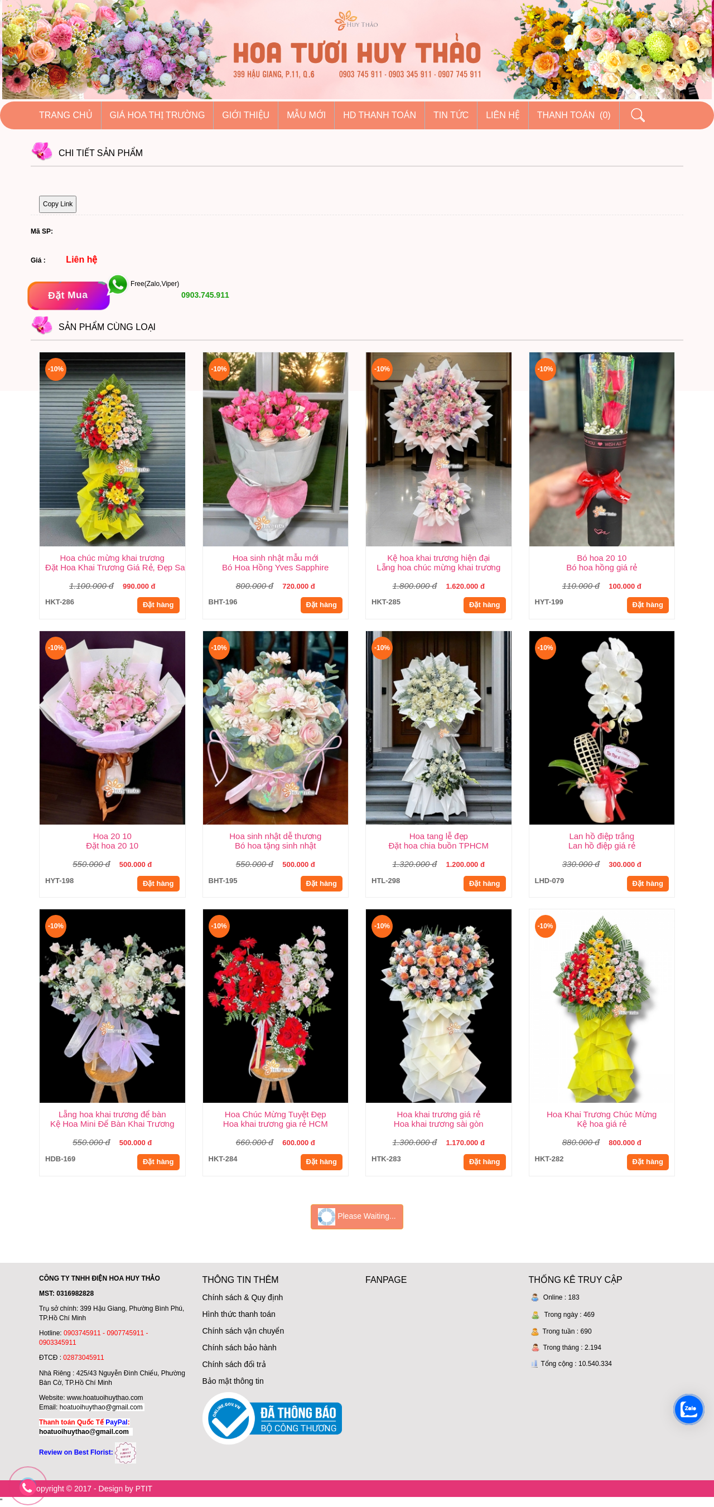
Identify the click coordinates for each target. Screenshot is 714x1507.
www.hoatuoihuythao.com (105, 1398)
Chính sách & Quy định (242, 1297)
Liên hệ (503, 115)
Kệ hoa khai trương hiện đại (438, 558)
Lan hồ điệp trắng (601, 836)
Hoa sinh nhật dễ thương (275, 836)
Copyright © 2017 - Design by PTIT (91, 1488)
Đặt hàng (158, 604)
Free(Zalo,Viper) (155, 284)
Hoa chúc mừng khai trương (112, 558)
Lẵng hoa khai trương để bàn (112, 1114)
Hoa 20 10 (112, 836)
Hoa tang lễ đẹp (438, 836)
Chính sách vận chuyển (243, 1330)
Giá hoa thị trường (157, 115)
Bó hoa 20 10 (601, 558)
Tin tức (451, 115)
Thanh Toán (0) (574, 115)
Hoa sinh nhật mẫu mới (276, 558)
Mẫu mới (306, 115)
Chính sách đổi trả (234, 1364)
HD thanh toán (379, 115)
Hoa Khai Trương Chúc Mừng (602, 1114)
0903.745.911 (204, 294)
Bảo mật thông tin (233, 1381)
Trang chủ (66, 115)
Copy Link (58, 204)
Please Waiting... (356, 1216)
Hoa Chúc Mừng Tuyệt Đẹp (275, 1114)
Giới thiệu (245, 115)
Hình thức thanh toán (239, 1314)
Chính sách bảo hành (239, 1347)
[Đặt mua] (69, 296)
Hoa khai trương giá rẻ (438, 1114)
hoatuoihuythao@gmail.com (101, 1407)
